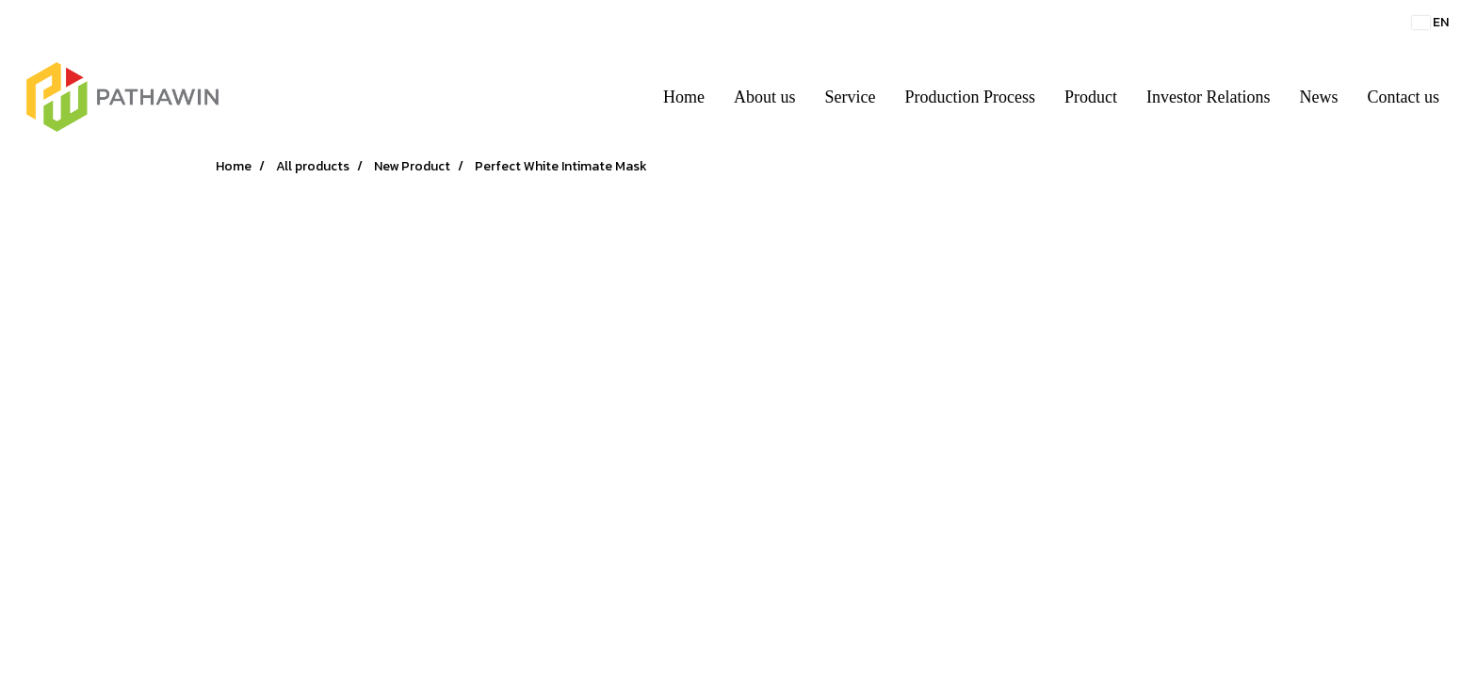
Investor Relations (1208, 97)
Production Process (970, 97)
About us (765, 97)
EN (1430, 22)
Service (850, 97)
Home (684, 97)
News (1319, 97)
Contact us (1404, 97)
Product (1090, 97)
